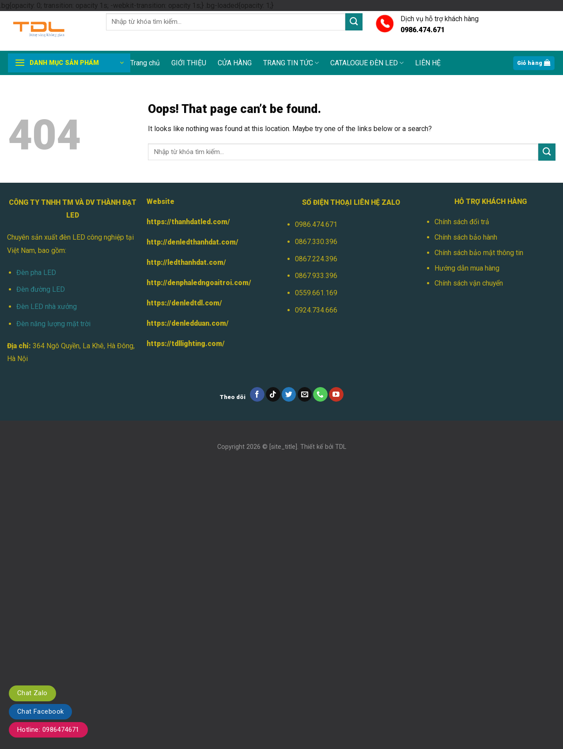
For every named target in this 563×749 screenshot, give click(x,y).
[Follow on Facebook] (257, 394)
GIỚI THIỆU (188, 63)
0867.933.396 (316, 275)
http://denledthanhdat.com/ (192, 242)
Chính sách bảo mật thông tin (479, 252)
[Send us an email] (305, 394)
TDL (340, 446)
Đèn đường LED (40, 289)
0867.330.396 (316, 241)
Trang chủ (145, 63)
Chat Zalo (32, 693)
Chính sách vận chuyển (469, 283)
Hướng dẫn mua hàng (467, 268)
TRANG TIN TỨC (291, 63)
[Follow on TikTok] (273, 394)
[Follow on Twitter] (289, 394)
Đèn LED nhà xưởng (46, 306)
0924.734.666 (316, 310)
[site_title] (283, 446)
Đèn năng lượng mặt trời (53, 324)
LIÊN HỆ (428, 63)
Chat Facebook (40, 711)
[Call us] (320, 394)
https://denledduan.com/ (188, 323)
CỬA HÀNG (235, 63)
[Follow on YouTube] (336, 394)
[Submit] (354, 21)
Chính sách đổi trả (462, 222)
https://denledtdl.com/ (184, 303)
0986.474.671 (316, 224)
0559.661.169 (316, 293)
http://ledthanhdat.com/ (186, 262)
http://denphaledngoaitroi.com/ (199, 283)
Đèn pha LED (36, 272)
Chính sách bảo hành (466, 237)
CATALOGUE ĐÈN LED (367, 63)
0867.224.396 (316, 259)
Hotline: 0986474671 (48, 730)
